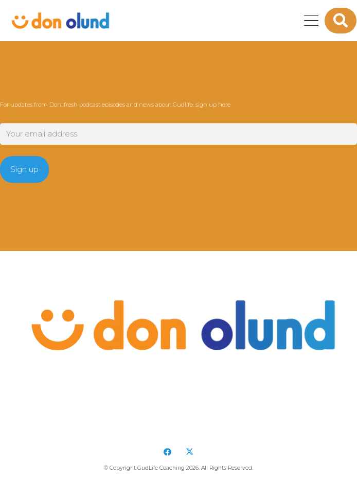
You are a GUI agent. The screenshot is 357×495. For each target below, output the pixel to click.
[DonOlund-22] (59, 20)
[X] (190, 452)
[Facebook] (167, 452)
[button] (311, 20)
